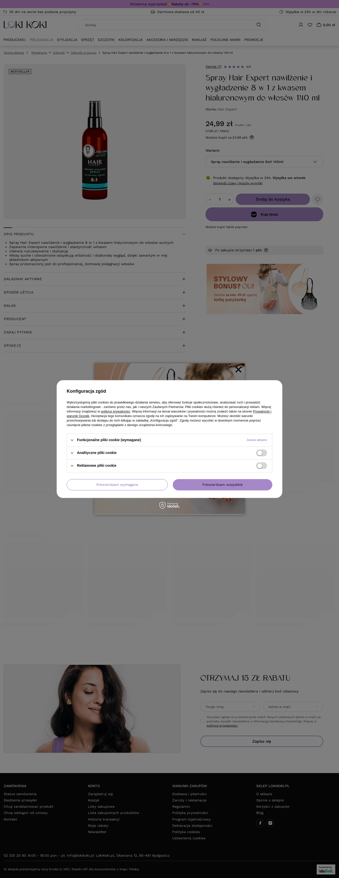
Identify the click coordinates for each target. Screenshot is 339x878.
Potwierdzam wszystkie (222, 485)
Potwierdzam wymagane (117, 485)
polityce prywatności (115, 411)
